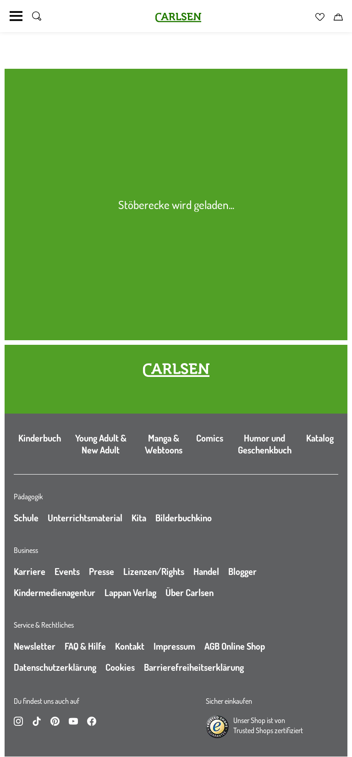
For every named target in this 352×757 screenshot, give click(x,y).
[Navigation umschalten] (16, 16)
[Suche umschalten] (37, 16)
